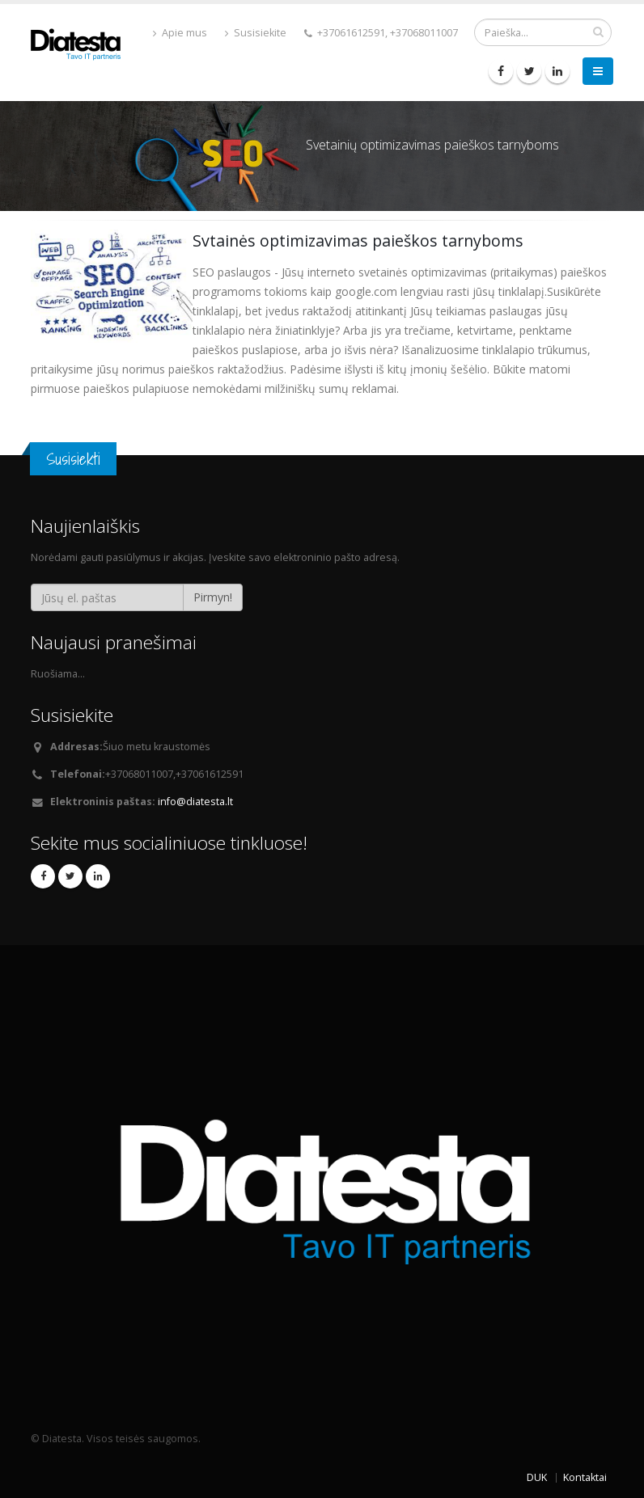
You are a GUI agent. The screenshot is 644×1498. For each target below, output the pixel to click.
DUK (537, 1477)
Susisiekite (255, 33)
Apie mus (180, 33)
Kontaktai (585, 1477)
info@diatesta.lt (195, 801)
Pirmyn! (212, 597)
